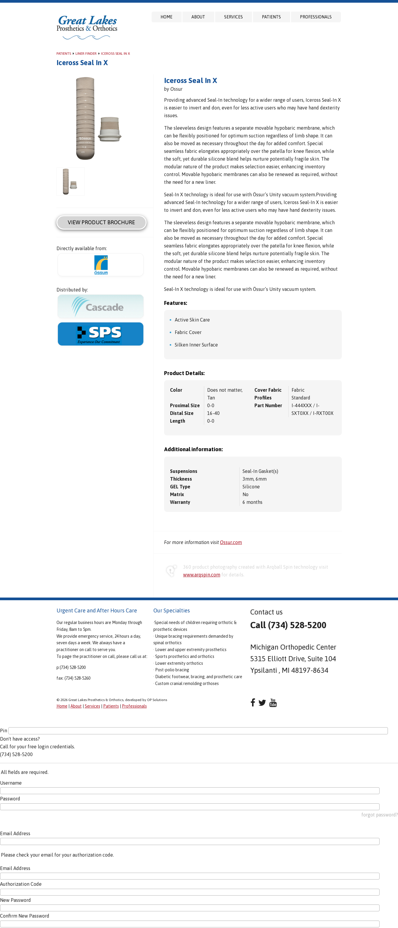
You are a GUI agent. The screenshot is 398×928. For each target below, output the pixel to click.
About (198, 17)
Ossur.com (231, 542)
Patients (271, 17)
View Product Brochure (101, 222)
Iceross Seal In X (115, 53)
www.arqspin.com (201, 574)
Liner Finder (86, 53)
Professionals (316, 17)
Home (166, 17)
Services (233, 17)
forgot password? (379, 814)
